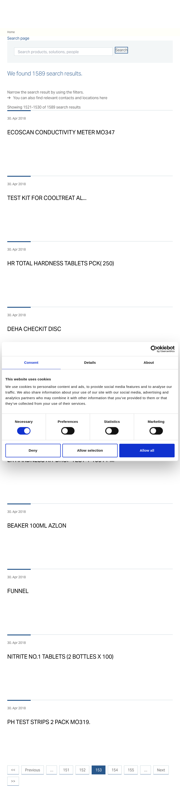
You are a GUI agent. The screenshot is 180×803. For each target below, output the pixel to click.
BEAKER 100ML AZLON (36, 525)
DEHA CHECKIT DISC (34, 329)
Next (161, 770)
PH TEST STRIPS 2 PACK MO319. (48, 722)
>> (13, 781)
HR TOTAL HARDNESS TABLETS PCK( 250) (60, 263)
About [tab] (149, 362)
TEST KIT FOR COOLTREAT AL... (46, 198)
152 (82, 770)
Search (121, 50)
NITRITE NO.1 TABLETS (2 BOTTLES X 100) (60, 656)
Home (11, 32)
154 (115, 770)
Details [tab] (90, 362)
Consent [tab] (31, 362)
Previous (32, 770)
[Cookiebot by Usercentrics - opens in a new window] (154, 349)
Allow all (147, 450)
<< (13, 770)
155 (131, 770)
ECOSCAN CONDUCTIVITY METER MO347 (61, 132)
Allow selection (90, 450)
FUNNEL (18, 591)
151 (66, 770)
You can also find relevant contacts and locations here (60, 97)
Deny (33, 450)
